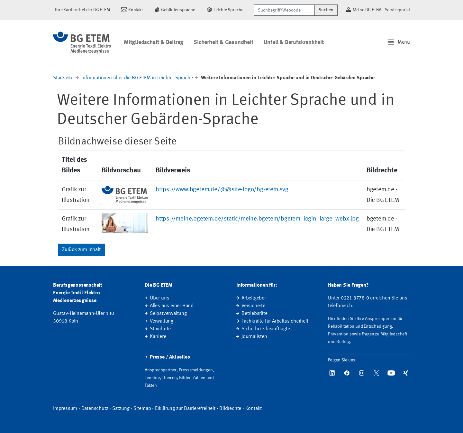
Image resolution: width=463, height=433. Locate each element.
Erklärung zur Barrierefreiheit (185, 408)
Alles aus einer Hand (172, 305)
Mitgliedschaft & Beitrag (153, 42)
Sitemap (142, 408)
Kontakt (253, 408)
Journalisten (254, 336)
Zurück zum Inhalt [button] (81, 249)
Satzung (121, 408)
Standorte (160, 329)
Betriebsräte (254, 313)
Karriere (158, 336)
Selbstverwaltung (168, 313)
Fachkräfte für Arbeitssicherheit (274, 321)
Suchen (326, 10)
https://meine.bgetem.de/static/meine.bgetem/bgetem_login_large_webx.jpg (257, 219)
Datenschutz (94, 408)
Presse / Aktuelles (170, 357)
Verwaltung (161, 321)
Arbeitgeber (253, 298)
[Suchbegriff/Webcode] (284, 10)
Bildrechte (230, 408)
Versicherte (253, 305)
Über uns (159, 298)
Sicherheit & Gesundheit (223, 42)
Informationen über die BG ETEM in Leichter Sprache (137, 78)
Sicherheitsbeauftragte (265, 329)
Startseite (63, 78)
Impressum (65, 408)
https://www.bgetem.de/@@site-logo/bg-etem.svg (222, 189)
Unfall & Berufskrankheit (294, 42)
